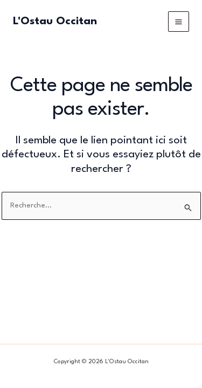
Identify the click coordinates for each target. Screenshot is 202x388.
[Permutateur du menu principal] (178, 21)
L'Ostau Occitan (55, 21)
